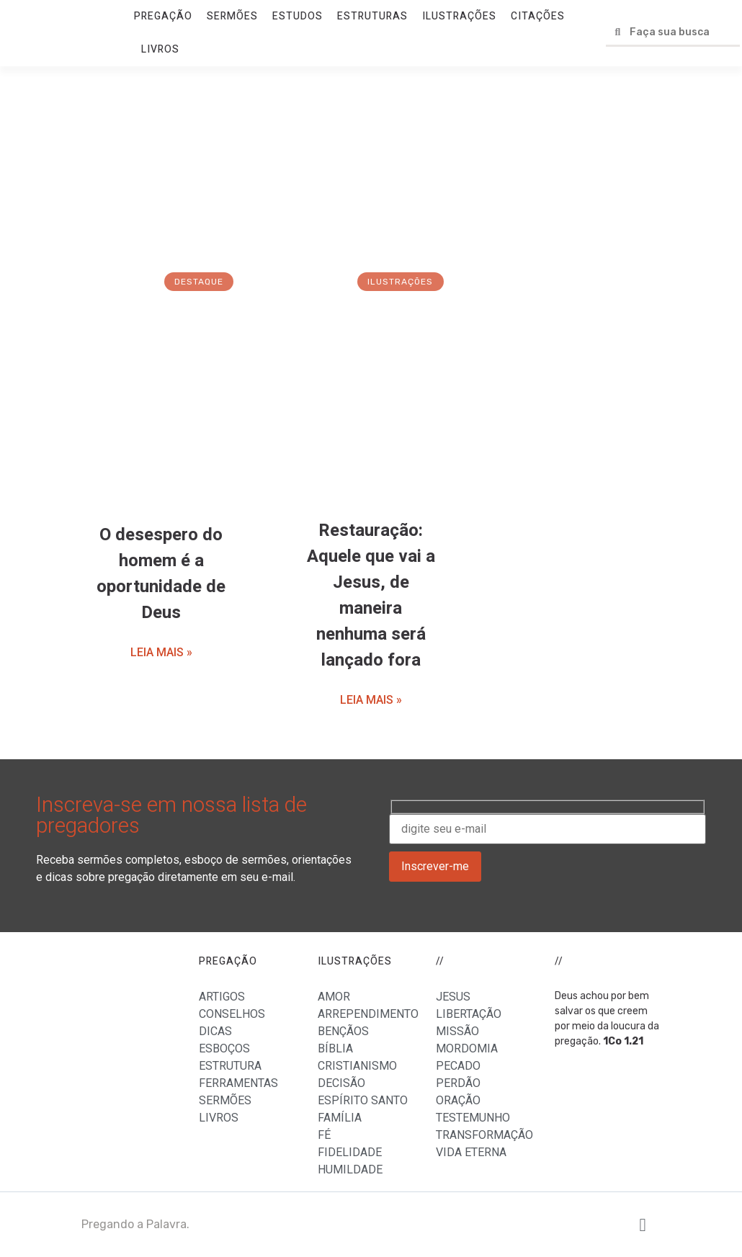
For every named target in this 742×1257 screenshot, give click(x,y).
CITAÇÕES (538, 16)
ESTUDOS (297, 16)
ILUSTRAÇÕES (459, 16)
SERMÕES (232, 16)
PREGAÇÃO (163, 16)
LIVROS (160, 49)
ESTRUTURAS (372, 16)
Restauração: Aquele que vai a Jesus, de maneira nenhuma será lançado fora (371, 595)
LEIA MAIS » (161, 652)
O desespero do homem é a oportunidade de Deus (161, 573)
